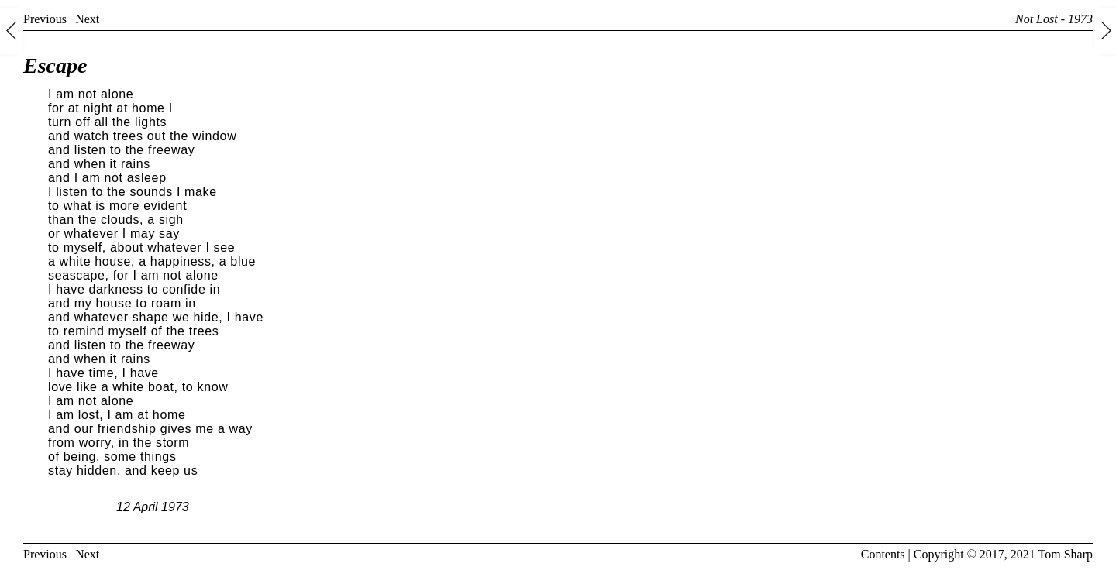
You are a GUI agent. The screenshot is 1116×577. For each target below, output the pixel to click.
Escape (55, 65)
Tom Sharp (1065, 554)
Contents (883, 554)
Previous (45, 19)
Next (87, 19)
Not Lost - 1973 (1054, 19)
